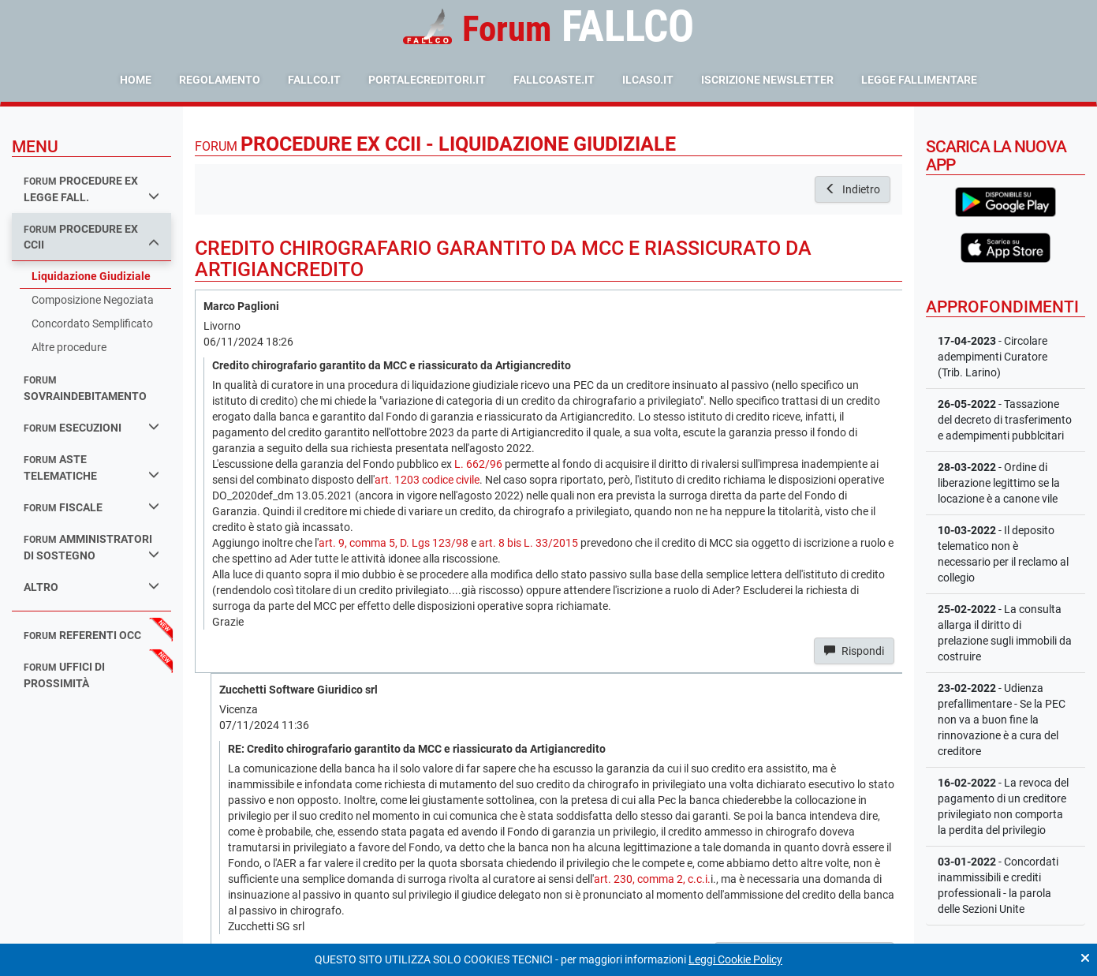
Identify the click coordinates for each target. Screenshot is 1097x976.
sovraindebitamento (85, 388)
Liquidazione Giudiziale (91, 276)
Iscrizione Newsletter (767, 79)
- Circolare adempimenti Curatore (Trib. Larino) (992, 357)
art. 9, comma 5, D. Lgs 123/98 (393, 543)
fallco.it (314, 79)
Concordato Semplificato (92, 323)
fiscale (91, 507)
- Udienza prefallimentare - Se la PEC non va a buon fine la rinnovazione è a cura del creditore (1001, 719)
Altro (91, 586)
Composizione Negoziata (93, 300)
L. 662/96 (478, 464)
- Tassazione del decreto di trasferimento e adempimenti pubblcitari (1005, 420)
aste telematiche (91, 467)
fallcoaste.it (554, 79)
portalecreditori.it (427, 79)
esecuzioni (91, 427)
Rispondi (854, 651)
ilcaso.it (647, 79)
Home (135, 79)
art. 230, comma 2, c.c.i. (652, 879)
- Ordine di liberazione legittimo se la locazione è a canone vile (999, 483)
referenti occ (82, 635)
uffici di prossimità (64, 675)
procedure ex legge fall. (91, 189)
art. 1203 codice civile (427, 479)
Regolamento (219, 79)
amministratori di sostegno (91, 547)
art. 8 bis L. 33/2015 (528, 543)
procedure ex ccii (91, 237)
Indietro (852, 189)
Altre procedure (69, 347)
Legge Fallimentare (919, 79)
